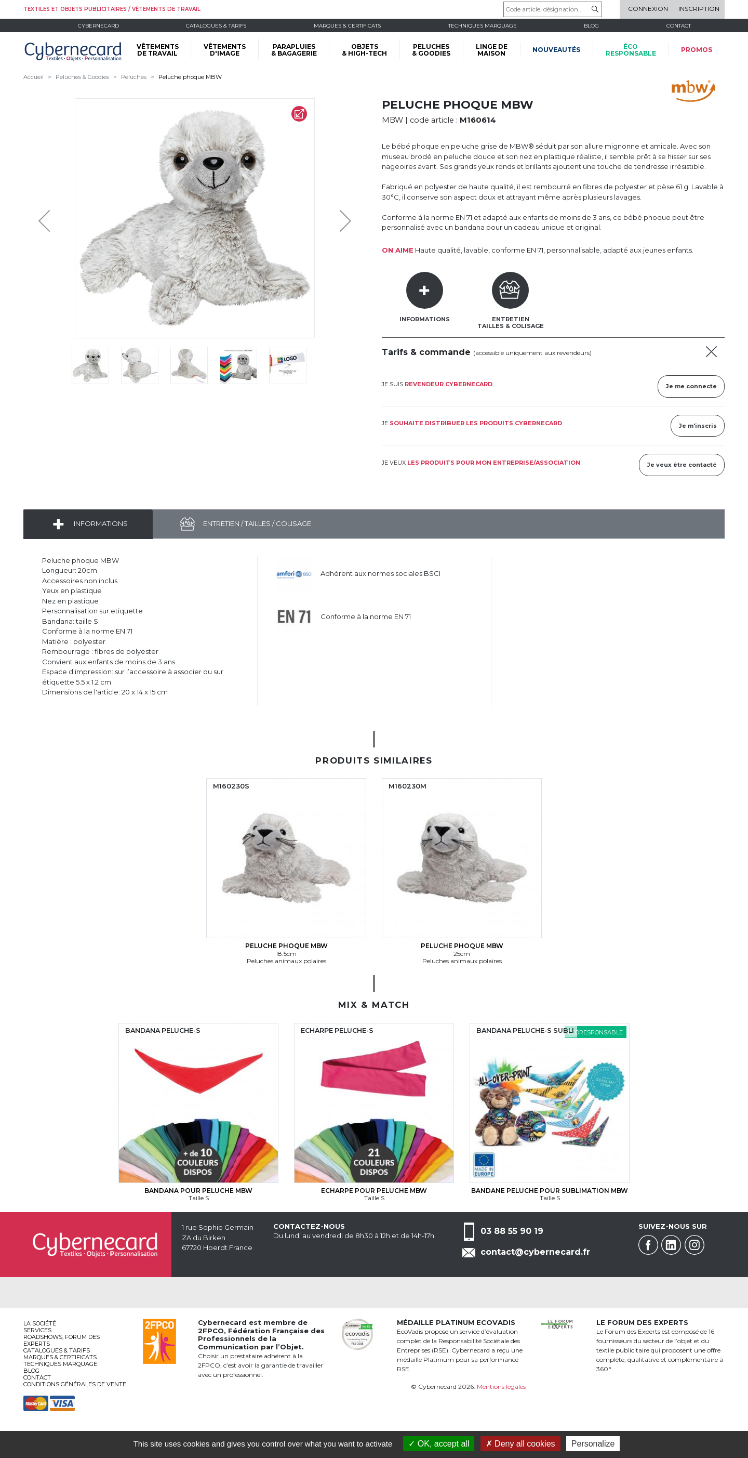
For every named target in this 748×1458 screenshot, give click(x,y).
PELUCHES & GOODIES (431, 50)
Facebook (648, 1245)
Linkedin (671, 1245)
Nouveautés (556, 50)
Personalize (593, 1443)
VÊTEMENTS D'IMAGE (225, 50)
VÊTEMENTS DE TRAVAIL (158, 50)
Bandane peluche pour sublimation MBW (549, 1190)
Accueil (33, 77)
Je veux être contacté (682, 464)
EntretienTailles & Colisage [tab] (510, 323)
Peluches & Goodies (82, 77)
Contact (678, 25)
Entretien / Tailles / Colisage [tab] (256, 523)
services (37, 1330)
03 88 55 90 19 (511, 1231)
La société (39, 1323)
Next (337, 218)
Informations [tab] (424, 319)
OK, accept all (438, 1443)
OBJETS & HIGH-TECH (364, 50)
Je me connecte (691, 386)
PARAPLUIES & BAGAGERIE (294, 50)
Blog (31, 1370)
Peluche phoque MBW (190, 77)
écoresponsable (631, 50)
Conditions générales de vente (74, 1384)
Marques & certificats (347, 25)
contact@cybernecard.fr (535, 1252)
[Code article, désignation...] (552, 9)
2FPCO (211, 1330)
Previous (47, 218)
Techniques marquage (482, 25)
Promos (696, 50)
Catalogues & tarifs (216, 25)
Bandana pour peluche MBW (198, 1190)
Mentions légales (501, 1386)
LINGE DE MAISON (491, 50)
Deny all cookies (520, 1443)
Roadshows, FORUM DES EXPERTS (61, 1340)
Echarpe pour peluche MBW (374, 1190)
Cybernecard (98, 25)
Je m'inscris (698, 425)
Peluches (133, 77)
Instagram (694, 1245)
